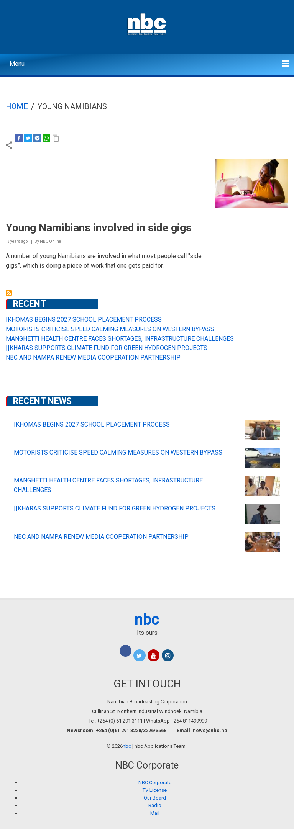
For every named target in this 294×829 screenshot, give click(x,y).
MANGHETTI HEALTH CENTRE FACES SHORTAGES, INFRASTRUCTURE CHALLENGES (120, 338)
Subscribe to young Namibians (9, 293)
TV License (155, 790)
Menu (17, 63)
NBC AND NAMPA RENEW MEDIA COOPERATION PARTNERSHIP (93, 357)
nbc (147, 619)
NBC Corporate (154, 782)
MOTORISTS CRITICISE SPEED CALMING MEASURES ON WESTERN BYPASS (110, 329)
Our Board (155, 798)
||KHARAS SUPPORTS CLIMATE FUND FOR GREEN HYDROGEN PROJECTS (106, 348)
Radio (154, 805)
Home (17, 106)
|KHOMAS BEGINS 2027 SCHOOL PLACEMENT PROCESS (84, 319)
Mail (154, 813)
